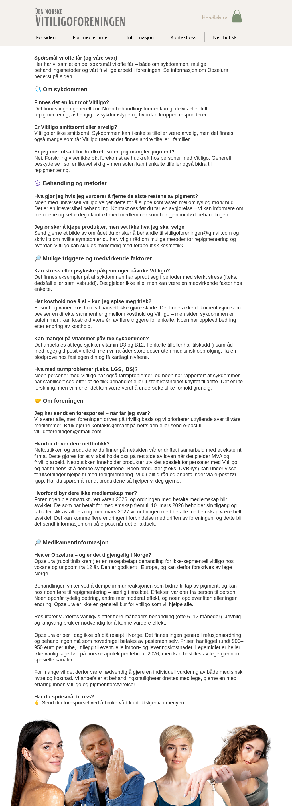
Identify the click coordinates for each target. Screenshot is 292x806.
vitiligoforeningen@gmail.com (67, 431)
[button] (237, 16)
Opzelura (217, 70)
